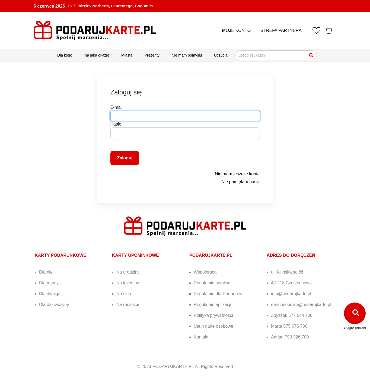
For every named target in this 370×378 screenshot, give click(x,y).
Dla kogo (64, 55)
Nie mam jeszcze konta (237, 174)
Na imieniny (127, 283)
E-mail (116, 107)
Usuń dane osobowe (213, 326)
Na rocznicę (127, 304)
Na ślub (123, 293)
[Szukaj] (311, 55)
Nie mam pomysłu (186, 55)
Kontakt (201, 337)
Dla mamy (49, 283)
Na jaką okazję (96, 55)
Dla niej (46, 272)
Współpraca (205, 272)
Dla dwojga (49, 293)
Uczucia (221, 55)
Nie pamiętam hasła (240, 181)
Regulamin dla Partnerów (218, 293)
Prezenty (152, 55)
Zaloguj (125, 158)
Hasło (116, 124)
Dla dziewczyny (54, 304)
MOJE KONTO (236, 30)
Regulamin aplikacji (212, 304)
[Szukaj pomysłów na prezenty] (276, 55)
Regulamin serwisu (212, 283)
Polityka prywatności (213, 315)
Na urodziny (127, 272)
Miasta (126, 55)
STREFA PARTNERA (281, 30)
